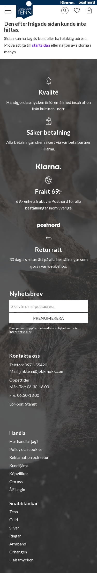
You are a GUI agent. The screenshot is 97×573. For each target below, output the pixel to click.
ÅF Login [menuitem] (17, 489)
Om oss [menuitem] (16, 481)
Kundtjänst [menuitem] (19, 465)
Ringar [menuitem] (15, 536)
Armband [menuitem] (17, 544)
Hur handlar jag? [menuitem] (23, 441)
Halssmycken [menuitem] (21, 560)
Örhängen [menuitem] (18, 552)
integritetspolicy (20, 331)
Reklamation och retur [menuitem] (29, 457)
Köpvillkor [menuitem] (18, 473)
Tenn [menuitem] (13, 511)
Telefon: (17, 364)
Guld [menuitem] (13, 519)
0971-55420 (36, 364)
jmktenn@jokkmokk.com (41, 371)
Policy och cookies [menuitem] (25, 449)
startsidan (41, 45)
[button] (8, 10)
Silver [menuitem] (14, 528)
